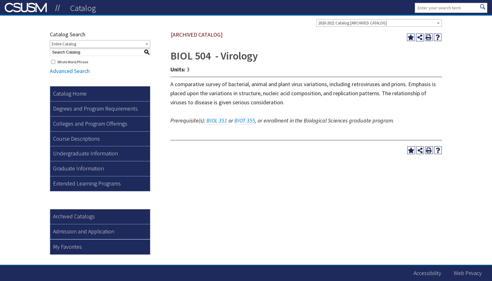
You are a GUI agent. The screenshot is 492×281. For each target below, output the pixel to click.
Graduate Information (78, 168)
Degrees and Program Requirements (95, 108)
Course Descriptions (76, 138)
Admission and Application (83, 231)
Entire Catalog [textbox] (64, 44)
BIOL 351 (216, 120)
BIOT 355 (244, 120)
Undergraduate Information (85, 153)
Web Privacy (468, 273)
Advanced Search (70, 71)
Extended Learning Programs (87, 183)
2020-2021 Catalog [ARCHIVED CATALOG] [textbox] (352, 23)
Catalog (83, 8)
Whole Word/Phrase (72, 62)
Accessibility (427, 273)
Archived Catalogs (74, 216)
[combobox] (379, 23)
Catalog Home (70, 93)
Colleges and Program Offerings (90, 123)
